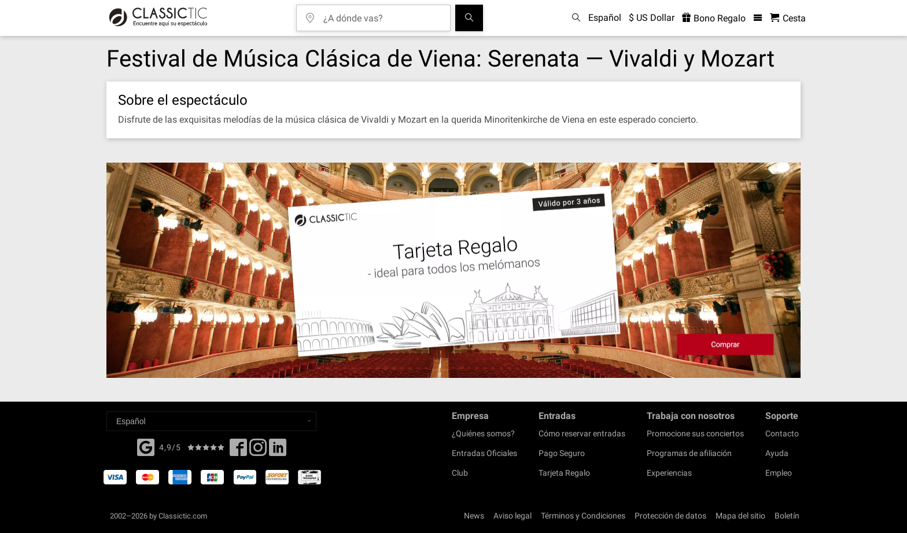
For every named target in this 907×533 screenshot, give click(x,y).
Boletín (787, 515)
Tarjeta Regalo (564, 472)
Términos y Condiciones (583, 515)
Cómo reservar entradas (582, 433)
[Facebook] (145, 446)
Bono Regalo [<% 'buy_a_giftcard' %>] (714, 18)
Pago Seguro (562, 453)
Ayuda (776, 453)
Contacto (782, 433)
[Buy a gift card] (453, 270)
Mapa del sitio (740, 515)
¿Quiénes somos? (483, 433)
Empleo (778, 472)
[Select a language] (211, 421)
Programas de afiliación (689, 453)
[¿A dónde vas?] (381, 14)
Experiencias (669, 472)
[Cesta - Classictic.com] (788, 18)
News (474, 515)
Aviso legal (512, 515)
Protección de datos (670, 515)
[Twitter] (258, 450)
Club (460, 472)
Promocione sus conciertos (695, 433)
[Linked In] (277, 450)
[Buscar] (469, 18)
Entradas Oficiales (484, 453)
